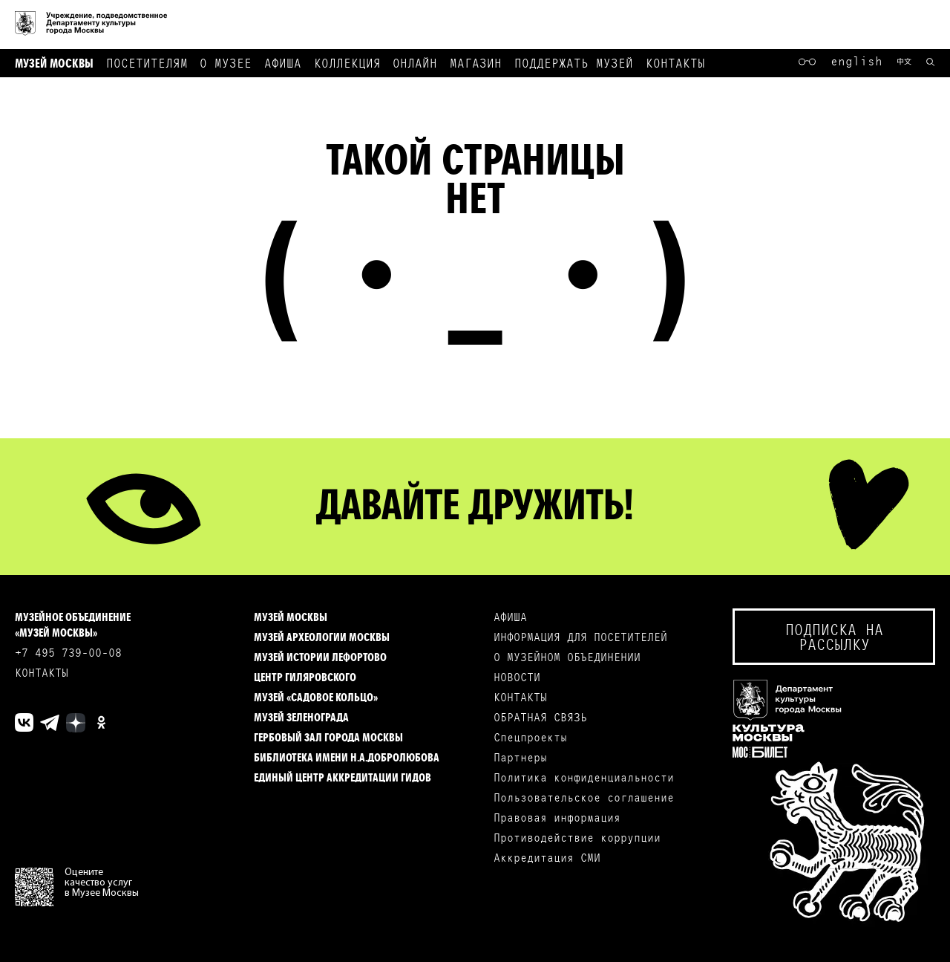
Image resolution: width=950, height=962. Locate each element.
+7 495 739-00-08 (68, 652)
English (856, 60)
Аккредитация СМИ (547, 857)
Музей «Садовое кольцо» (316, 696)
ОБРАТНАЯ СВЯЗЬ (540, 716)
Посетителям (147, 62)
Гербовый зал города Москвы (328, 736)
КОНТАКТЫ (41, 672)
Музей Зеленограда (301, 716)
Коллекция (347, 62)
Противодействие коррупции (577, 837)
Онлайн (415, 62)
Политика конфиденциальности (584, 776)
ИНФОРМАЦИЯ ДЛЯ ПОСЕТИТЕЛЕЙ (580, 636)
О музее (226, 62)
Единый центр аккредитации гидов (342, 776)
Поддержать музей (573, 62)
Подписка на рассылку (834, 636)
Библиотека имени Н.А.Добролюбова (346, 756)
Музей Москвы (54, 62)
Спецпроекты (530, 736)
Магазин (476, 62)
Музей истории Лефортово (320, 656)
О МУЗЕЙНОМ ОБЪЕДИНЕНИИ (567, 656)
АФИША (510, 616)
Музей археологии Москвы (322, 636)
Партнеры (520, 756)
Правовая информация (557, 817)
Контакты (675, 62)
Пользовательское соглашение (584, 797)
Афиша (282, 62)
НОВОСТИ (517, 676)
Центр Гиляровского (305, 676)
